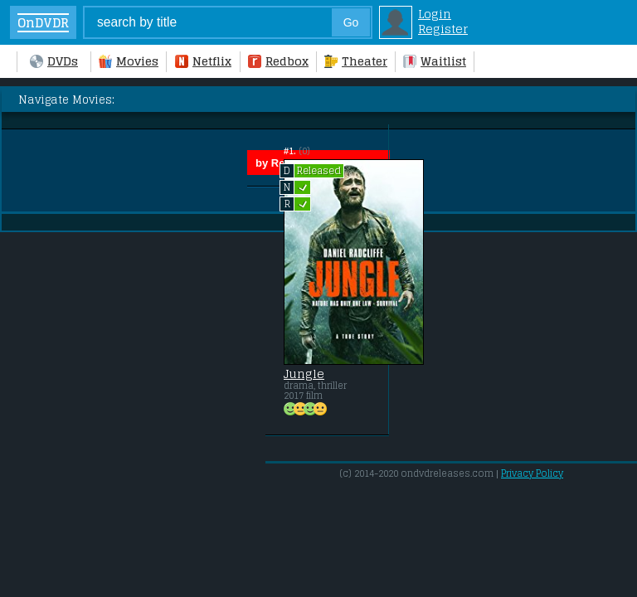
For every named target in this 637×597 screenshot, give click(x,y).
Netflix (203, 61)
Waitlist (434, 61)
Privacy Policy (532, 473)
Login (434, 14)
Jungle (304, 374)
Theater (355, 61)
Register (443, 29)
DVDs (54, 61)
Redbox (278, 61)
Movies (128, 61)
